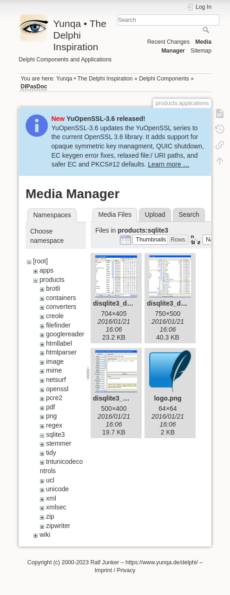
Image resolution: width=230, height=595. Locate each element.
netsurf (56, 379)
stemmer (58, 443)
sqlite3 (55, 434)
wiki (44, 534)
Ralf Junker (104, 562)
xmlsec (56, 507)
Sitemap (201, 50)
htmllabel (59, 343)
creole (55, 316)
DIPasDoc (33, 86)
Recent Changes (168, 42)
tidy (51, 452)
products (52, 279)
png (51, 416)
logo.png (167, 398)
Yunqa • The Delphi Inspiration (94, 78)
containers (61, 297)
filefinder (58, 325)
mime (54, 370)
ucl (50, 480)
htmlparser (61, 352)
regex (54, 425)
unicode (57, 489)
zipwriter (58, 525)
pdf (50, 407)
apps (46, 270)
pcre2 (54, 397)
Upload (155, 214)
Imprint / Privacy (115, 570)
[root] (40, 261)
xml (51, 498)
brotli (53, 288)
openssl (57, 389)
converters (61, 306)
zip (50, 516)
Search (207, 30)
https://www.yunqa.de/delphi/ (161, 562)
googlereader (65, 334)
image (55, 361)
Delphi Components (164, 78)
